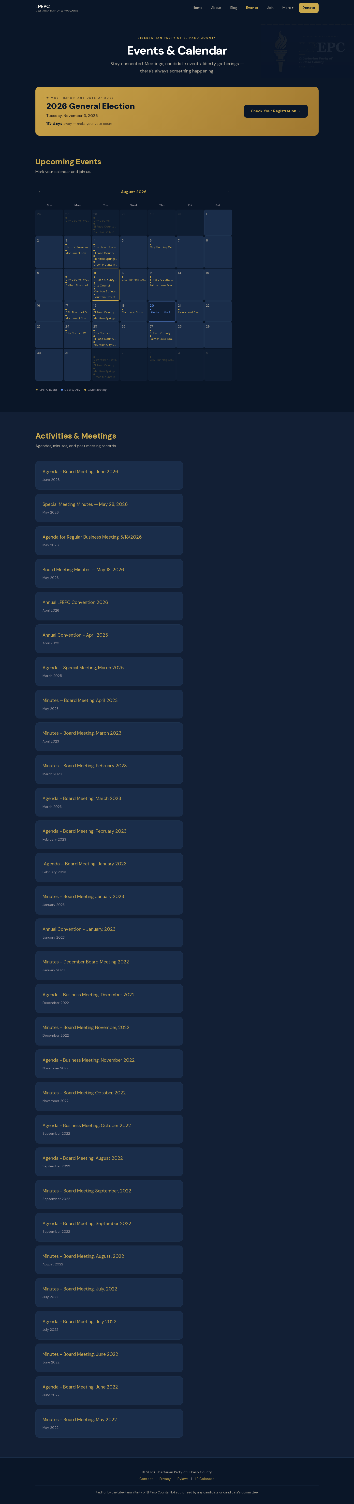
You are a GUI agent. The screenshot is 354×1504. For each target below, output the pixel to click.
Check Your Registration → (276, 111)
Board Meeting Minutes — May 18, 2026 (83, 570)
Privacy (165, 1479)
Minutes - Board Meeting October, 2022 (84, 1093)
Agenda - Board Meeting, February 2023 (85, 831)
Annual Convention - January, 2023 (79, 929)
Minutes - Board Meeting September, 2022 (87, 1191)
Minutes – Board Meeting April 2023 (80, 700)
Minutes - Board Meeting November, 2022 (86, 1028)
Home (197, 7)
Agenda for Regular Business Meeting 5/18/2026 (92, 537)
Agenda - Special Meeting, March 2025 (83, 668)
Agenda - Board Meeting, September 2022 (87, 1224)
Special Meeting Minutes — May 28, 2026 (85, 504)
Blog (233, 7)
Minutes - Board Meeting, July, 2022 (80, 1289)
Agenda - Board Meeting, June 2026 (80, 472)
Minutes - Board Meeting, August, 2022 (83, 1256)
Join (270, 7)
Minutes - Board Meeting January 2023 (83, 897)
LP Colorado (205, 1479)
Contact (146, 1479)
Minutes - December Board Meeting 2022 (86, 962)
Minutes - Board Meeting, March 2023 (82, 733)
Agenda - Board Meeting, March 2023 (82, 799)
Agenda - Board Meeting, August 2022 (83, 1158)
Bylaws (182, 1479)
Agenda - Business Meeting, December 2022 (89, 995)
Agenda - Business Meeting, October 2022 (87, 1126)
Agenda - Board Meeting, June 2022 (80, 1387)
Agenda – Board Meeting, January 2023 (85, 864)
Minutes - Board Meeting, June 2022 (80, 1354)
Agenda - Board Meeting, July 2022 (80, 1322)
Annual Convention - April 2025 (75, 635)
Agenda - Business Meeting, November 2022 (89, 1060)
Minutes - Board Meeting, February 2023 (85, 766)
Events (252, 7)
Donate (308, 7)
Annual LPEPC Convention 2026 (75, 602)
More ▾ (288, 7)
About (216, 7)
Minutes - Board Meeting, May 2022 (80, 1420)
